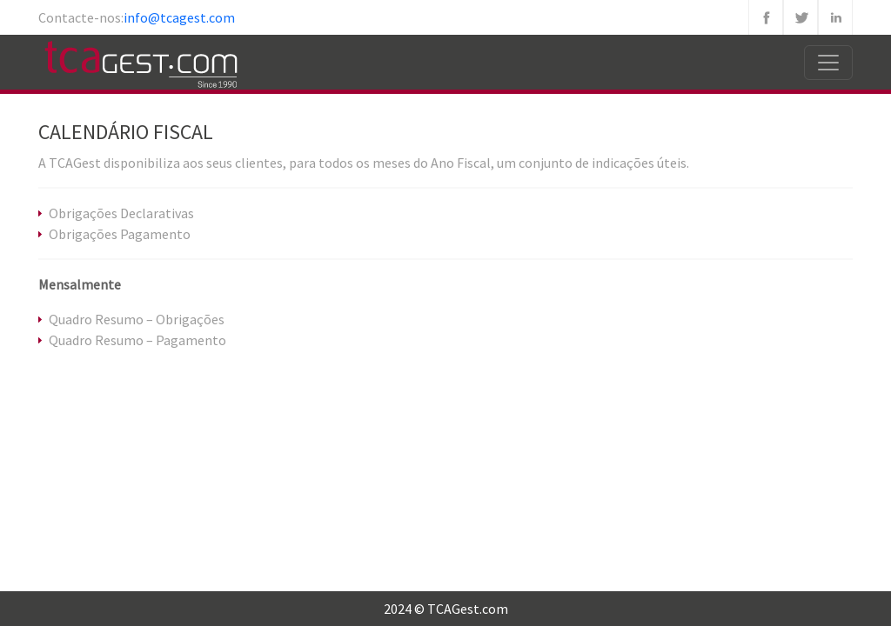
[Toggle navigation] (828, 62)
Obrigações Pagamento (120, 234)
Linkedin (835, 17)
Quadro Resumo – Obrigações (136, 319)
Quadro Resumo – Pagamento (137, 340)
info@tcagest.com (179, 17)
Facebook (765, 17)
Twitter (800, 17)
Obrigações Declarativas (121, 213)
